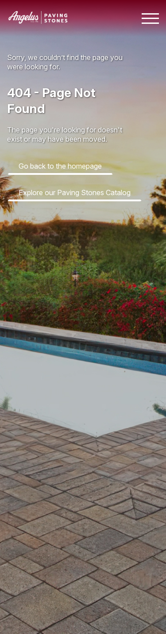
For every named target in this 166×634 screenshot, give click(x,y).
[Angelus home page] (38, 21)
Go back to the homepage (60, 166)
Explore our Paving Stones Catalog (75, 192)
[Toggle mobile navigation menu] (150, 18)
